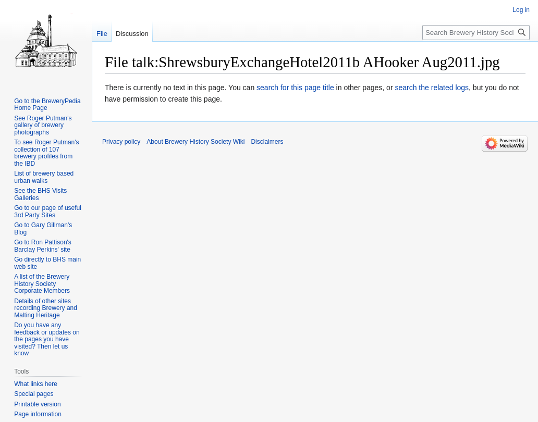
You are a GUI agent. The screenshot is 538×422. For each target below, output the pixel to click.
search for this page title (295, 87)
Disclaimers (267, 141)
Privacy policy (121, 141)
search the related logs (432, 87)
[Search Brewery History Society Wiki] (476, 32)
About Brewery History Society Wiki (195, 141)
